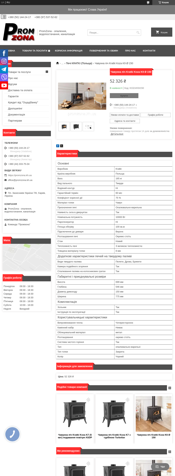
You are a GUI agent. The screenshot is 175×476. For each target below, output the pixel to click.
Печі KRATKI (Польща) (79, 63)
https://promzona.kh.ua (20, 175)
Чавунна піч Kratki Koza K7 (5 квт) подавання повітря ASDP (75, 436)
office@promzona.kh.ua (20, 180)
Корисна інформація (68, 50)
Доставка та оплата (20, 90)
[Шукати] (138, 32)
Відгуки (12, 84)
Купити (124, 95)
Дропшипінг (15, 108)
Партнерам (15, 120)
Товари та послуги (34, 50)
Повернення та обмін (103, 50)
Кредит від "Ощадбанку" (23, 102)
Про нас (130, 50)
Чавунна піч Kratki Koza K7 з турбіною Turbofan (114, 436)
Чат (160, 466)
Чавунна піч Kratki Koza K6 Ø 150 (153, 436)
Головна (9, 50)
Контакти (149, 50)
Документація (16, 114)
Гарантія (13, 96)
